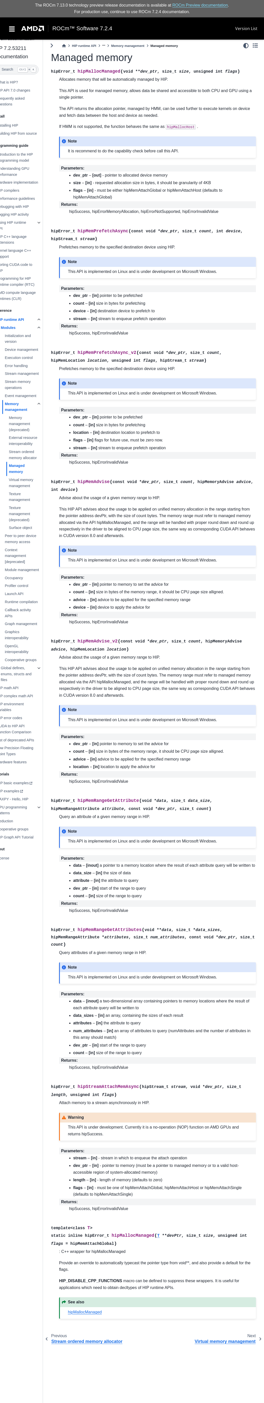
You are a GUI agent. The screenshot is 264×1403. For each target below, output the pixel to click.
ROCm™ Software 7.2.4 (82, 28)
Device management (31, 350)
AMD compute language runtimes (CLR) (26, 296)
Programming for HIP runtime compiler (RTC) (25, 281)
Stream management (32, 374)
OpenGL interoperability (26, 649)
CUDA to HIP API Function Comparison (24, 729)
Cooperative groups (30, 660)
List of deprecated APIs (25, 740)
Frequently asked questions (20, 101)
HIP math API (17, 688)
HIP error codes (19, 718)
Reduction (15, 821)
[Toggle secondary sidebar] (255, 45)
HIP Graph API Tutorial (25, 837)
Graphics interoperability (26, 635)
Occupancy (24, 578)
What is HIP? (17, 82)
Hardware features (21, 762)
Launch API (24, 594)
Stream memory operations (27, 385)
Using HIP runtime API (21, 225)
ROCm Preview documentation (200, 5)
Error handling (26, 366)
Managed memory (26, 469)
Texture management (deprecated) (29, 514)
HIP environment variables (20, 707)
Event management (30, 396)
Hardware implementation (27, 182)
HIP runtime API (20, 320)
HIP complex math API (25, 696)
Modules (18, 328)
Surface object (30, 528)
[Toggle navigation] (12, 28)
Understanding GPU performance (23, 171)
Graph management (31, 624)
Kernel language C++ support (24, 253)
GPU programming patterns (22, 810)
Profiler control (26, 586)
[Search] (26, 69)
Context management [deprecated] (25, 556)
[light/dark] (246, 45)
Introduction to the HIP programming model (25, 157)
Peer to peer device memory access (30, 539)
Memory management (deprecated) (29, 424)
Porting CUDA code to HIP (24, 268)
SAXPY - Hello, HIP (22, 799)
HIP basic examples (23, 783)
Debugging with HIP (23, 207)
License (13, 858)
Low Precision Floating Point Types (25, 751)
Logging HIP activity (23, 214)
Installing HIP (17, 125)
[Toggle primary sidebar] (61, 45)
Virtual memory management (31, 483)
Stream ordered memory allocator (32, 455)
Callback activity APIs (28, 613)
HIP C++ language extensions (21, 240)
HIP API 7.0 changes (23, 90)
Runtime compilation (31, 602)
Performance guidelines (26, 199)
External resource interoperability (33, 441)
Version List (246, 28)
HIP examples (18, 791)
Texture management (29, 497)
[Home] (74, 45)
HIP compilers (18, 190)
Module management (32, 570)
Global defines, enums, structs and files (26, 674)
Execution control (28, 358)
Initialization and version (28, 339)
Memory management (26, 407)
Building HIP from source (27, 133)
